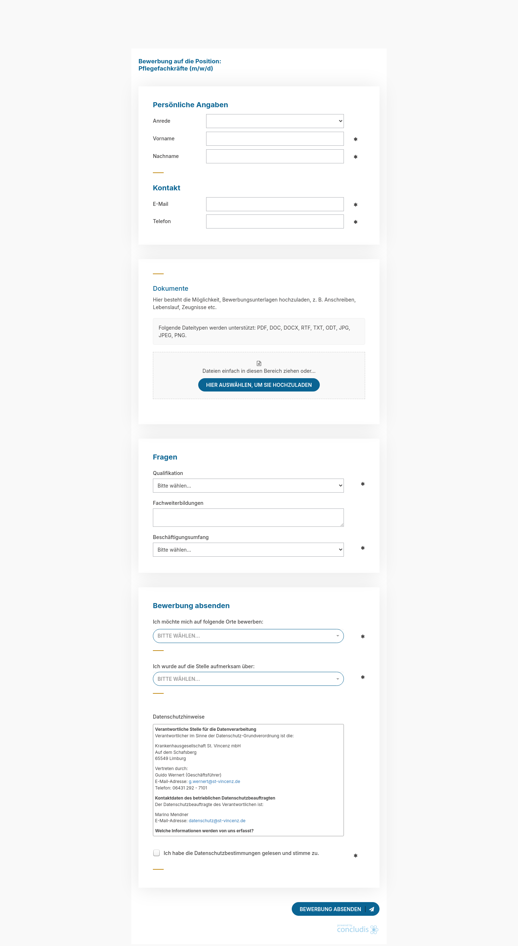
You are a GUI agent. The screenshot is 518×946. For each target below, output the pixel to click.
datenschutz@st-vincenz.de (217, 820)
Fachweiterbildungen (178, 503)
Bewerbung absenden (337, 909)
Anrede (162, 121)
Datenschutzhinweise (179, 717)
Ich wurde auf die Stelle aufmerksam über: (204, 666)
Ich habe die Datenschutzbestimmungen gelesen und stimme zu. (241, 853)
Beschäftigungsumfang (181, 537)
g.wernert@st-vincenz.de (214, 781)
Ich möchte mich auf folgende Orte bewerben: (208, 622)
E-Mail (160, 204)
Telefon (162, 221)
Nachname (166, 156)
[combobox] (248, 636)
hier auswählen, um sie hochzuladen (259, 385)
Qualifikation (168, 473)
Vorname (163, 138)
